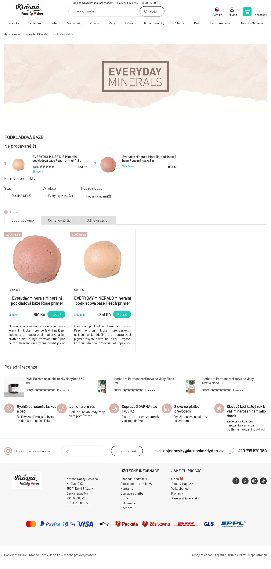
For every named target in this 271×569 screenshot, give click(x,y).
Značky (95, 23)
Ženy (112, 23)
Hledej (153, 11)
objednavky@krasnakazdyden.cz (93, 2)
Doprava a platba (132, 493)
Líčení (129, 23)
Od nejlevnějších (60, 220)
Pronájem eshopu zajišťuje (208, 555)
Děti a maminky (153, 23)
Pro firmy (177, 493)
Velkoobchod (180, 488)
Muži (197, 23)
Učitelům (34, 23)
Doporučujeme (22, 220)
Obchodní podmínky (133, 479)
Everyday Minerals (36, 34)
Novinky (13, 23)
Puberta (179, 23)
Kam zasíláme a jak (184, 498)
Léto (53, 23)
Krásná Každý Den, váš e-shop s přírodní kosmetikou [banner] (29, 10)
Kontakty (126, 488)
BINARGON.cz (236, 555)
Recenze (126, 508)
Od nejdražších (98, 220)
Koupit (56, 314)
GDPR (124, 498)
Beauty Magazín (252, 23)
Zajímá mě (73, 23)
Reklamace (128, 503)
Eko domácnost (221, 23)
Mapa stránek (257, 555)
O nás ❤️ (177, 479)
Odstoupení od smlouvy (136, 483)
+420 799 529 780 (127, 2)
